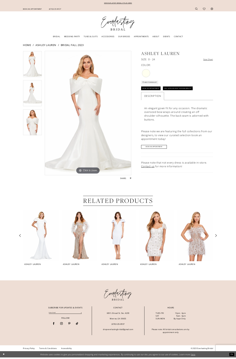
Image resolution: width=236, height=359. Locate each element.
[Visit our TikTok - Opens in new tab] (76, 325)
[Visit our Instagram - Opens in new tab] (61, 325)
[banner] (118, 296)
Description (152, 100)
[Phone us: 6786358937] (55, 9)
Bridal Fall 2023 (72, 45)
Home (27, 45)
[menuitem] (32, 9)
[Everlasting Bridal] (118, 24)
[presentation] (41, 237)
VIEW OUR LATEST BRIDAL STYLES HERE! (118, 3)
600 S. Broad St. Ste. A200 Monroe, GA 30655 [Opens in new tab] (118, 317)
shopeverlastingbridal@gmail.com (118, 331)
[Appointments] (32, 9)
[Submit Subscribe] (81, 314)
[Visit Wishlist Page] (204, 9)
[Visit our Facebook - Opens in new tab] (53, 325)
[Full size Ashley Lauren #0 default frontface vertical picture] (88, 114)
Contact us (147, 171)
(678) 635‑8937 (118, 325)
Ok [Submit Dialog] (231, 355)
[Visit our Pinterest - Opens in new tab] (69, 325)
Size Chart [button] (206, 60)
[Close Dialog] (4, 355)
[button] (212, 9)
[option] (32, 66)
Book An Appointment (154, 92)
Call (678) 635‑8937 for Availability (189, 92)
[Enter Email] (65, 314)
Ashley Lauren (45, 45)
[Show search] (196, 9)
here (193, 355)
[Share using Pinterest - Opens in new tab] (130, 179)
